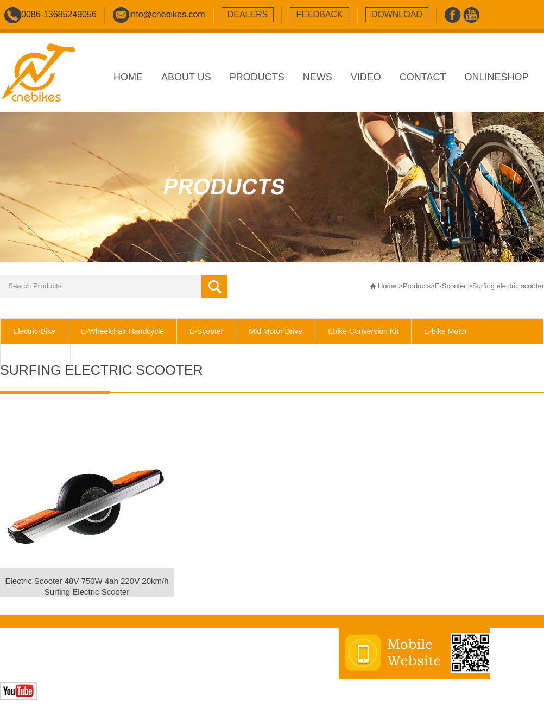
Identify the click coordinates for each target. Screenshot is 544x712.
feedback (319, 14)
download (396, 14)
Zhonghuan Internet (77, 668)
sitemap (206, 657)
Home (387, 286)
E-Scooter (450, 286)
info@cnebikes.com (167, 14)
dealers (247, 14)
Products (417, 286)
